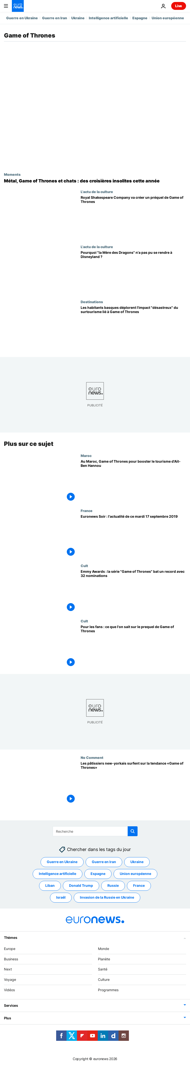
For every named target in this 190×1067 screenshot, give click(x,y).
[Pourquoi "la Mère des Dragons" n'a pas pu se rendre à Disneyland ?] (133, 272)
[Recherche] (95, 831)
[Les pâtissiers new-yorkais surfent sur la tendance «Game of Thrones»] (133, 783)
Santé (102, 969)
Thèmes (10, 937)
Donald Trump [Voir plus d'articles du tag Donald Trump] (81, 886)
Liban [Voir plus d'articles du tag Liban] (50, 886)
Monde (103, 949)
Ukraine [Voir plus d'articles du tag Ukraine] (136, 862)
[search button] (133, 831)
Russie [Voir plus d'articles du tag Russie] (113, 886)
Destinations (92, 302)
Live (178, 6)
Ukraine (78, 18)
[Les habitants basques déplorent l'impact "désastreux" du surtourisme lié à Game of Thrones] (133, 327)
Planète (104, 959)
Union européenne (168, 18)
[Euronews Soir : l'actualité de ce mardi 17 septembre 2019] (133, 536)
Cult (84, 566)
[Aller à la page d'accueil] (18, 6)
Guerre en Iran (54, 18)
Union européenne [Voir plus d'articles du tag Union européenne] (135, 874)
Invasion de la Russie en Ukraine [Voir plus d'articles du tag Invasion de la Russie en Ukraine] (107, 897)
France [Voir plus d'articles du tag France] (139, 886)
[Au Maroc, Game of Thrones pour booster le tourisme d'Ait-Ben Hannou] (133, 481)
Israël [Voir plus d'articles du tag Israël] (61, 897)
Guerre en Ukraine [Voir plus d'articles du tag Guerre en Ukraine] (62, 862)
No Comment (92, 757)
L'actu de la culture (97, 192)
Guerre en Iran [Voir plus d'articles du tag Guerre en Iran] (104, 862)
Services (11, 1005)
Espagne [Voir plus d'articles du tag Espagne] (98, 874)
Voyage (10, 979)
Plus (7, 1018)
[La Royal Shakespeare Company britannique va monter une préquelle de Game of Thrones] (133, 217)
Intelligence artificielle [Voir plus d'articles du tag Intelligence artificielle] (57, 874)
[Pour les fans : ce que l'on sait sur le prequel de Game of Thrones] (133, 646)
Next (8, 969)
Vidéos (9, 990)
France (87, 511)
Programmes (108, 990)
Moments (12, 174)
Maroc (86, 455)
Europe (9, 949)
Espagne (139, 18)
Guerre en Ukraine (22, 18)
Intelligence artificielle (108, 18)
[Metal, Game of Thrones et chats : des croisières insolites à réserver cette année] (95, 181)
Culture (104, 979)
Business (11, 959)
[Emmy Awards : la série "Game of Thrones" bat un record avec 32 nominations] (133, 591)
